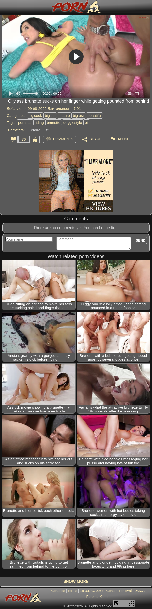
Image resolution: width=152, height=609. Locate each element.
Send (141, 240)
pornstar (25, 122)
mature (64, 115)
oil (87, 122)
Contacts (58, 591)
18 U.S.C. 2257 (91, 591)
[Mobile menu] (4, 7)
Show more (75, 581)
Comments (63, 139)
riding (39, 122)
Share (95, 139)
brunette (53, 122)
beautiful (94, 115)
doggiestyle (72, 122)
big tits (50, 115)
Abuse (123, 139)
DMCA (139, 591)
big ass (79, 115)
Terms (72, 591)
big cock (35, 115)
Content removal (119, 591)
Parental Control (98, 597)
